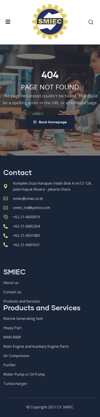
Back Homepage (50, 122)
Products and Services (41, 307)
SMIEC (14, 271)
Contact (17, 172)
